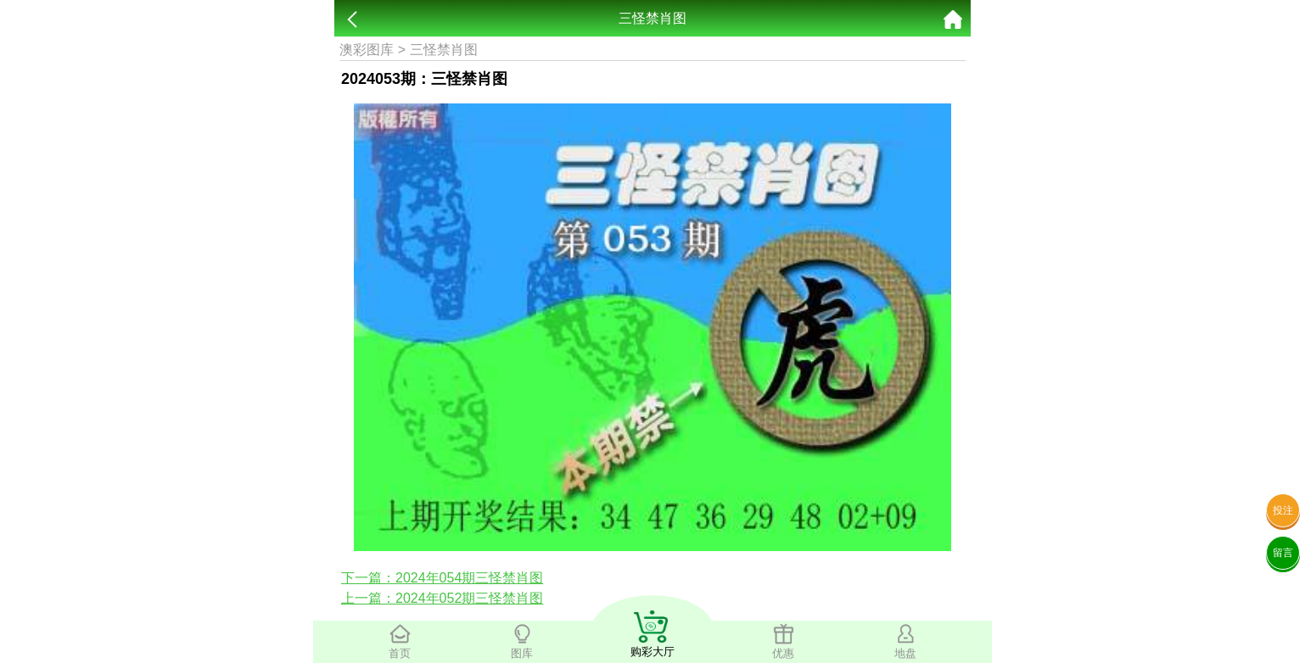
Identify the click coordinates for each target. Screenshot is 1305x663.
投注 (1283, 510)
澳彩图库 (366, 49)
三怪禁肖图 (444, 49)
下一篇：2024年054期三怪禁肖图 (442, 578)
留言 (1283, 553)
